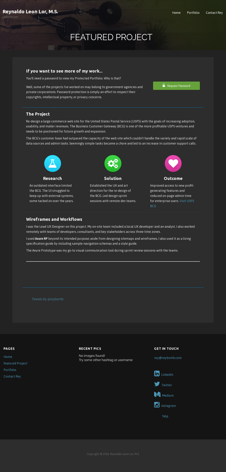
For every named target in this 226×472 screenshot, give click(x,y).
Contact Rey (214, 13)
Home (176, 13)
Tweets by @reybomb (47, 299)
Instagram (165, 405)
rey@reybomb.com (168, 358)
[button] (176, 86)
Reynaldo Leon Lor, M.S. (30, 11)
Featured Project (15, 363)
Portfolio (193, 13)
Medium (164, 394)
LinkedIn (163, 373)
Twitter (163, 384)
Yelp (161, 415)
